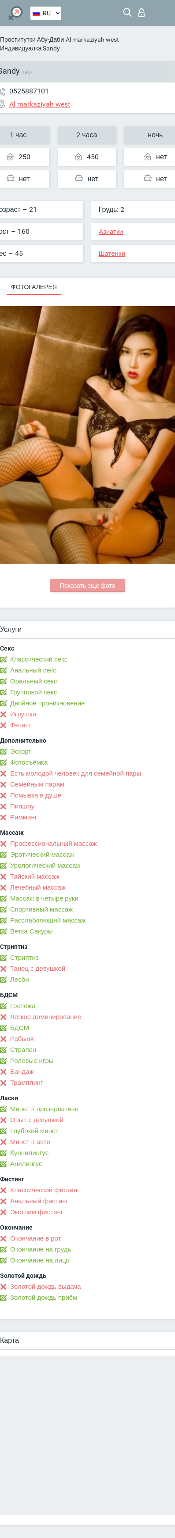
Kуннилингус (29, 1153)
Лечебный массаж (38, 887)
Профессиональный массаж (53, 844)
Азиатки (111, 232)
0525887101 (29, 91)
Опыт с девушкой (36, 1120)
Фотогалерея (34, 286)
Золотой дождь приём (43, 1298)
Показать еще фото (87, 585)
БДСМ (19, 1028)
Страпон (23, 1050)
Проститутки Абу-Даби (32, 39)
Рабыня (22, 1039)
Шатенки (112, 254)
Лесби (19, 980)
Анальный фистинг (39, 1201)
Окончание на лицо (40, 1260)
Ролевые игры (32, 1061)
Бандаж (22, 1072)
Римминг (23, 817)
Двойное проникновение (47, 703)
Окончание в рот (35, 1238)
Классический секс (38, 659)
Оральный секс (33, 681)
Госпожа (23, 1006)
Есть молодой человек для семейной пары (75, 773)
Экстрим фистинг (36, 1212)
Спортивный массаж (41, 909)
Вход (141, 13)
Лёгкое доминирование (45, 1017)
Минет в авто (30, 1142)
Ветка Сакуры (31, 931)
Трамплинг (26, 1083)
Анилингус (26, 1164)
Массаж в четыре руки (44, 898)
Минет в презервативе (44, 1109)
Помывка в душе (35, 795)
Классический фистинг (44, 1190)
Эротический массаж (42, 854)
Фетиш (20, 725)
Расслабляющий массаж (48, 920)
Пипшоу (22, 806)
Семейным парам (37, 784)
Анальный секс (33, 670)
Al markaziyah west (92, 39)
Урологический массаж (45, 865)
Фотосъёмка (29, 762)
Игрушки (23, 714)
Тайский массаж (35, 876)
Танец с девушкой (37, 969)
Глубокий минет (34, 1131)
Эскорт (20, 751)
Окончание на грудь (40, 1249)
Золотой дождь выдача (45, 1287)
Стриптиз (24, 958)
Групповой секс (33, 692)
